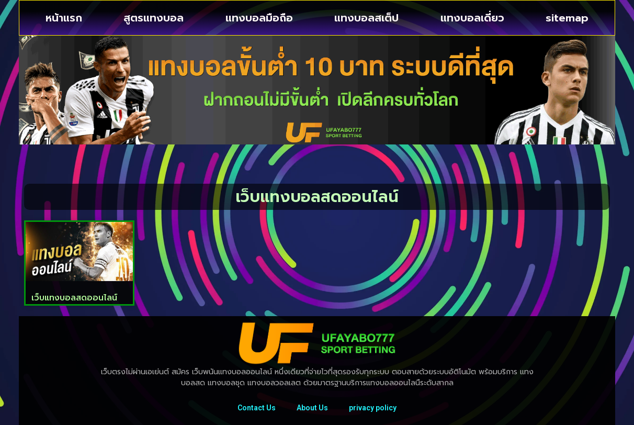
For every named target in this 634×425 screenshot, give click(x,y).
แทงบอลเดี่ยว (472, 18)
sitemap (567, 18)
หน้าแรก (64, 18)
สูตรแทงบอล (153, 18)
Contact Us (256, 408)
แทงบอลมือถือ (259, 18)
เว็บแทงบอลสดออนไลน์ (74, 298)
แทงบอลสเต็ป (366, 18)
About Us (312, 408)
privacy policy (373, 408)
